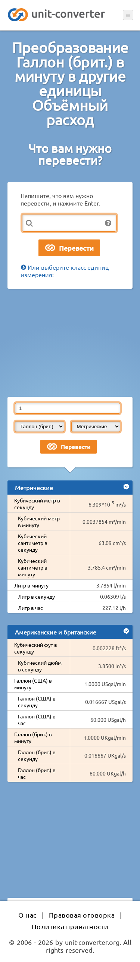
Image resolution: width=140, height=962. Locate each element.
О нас (27, 915)
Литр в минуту (31, 585)
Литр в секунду (36, 596)
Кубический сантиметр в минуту (32, 567)
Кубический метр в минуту (39, 521)
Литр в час (30, 607)
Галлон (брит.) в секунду (37, 755)
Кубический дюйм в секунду (40, 666)
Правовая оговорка (82, 915)
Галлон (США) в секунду (37, 701)
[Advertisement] (70, 342)
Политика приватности (70, 926)
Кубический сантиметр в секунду (32, 543)
